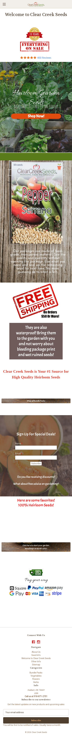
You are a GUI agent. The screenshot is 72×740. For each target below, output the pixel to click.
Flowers (36, 679)
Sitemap (36, 664)
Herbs (36, 682)
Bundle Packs (36, 672)
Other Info (36, 661)
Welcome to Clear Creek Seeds (36, 658)
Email (18, 453)
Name (18, 443)
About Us (36, 652)
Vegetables (36, 676)
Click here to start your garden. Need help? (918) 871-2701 (36, 547)
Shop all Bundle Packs (36, 401)
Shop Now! (36, 116)
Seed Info (36, 655)
